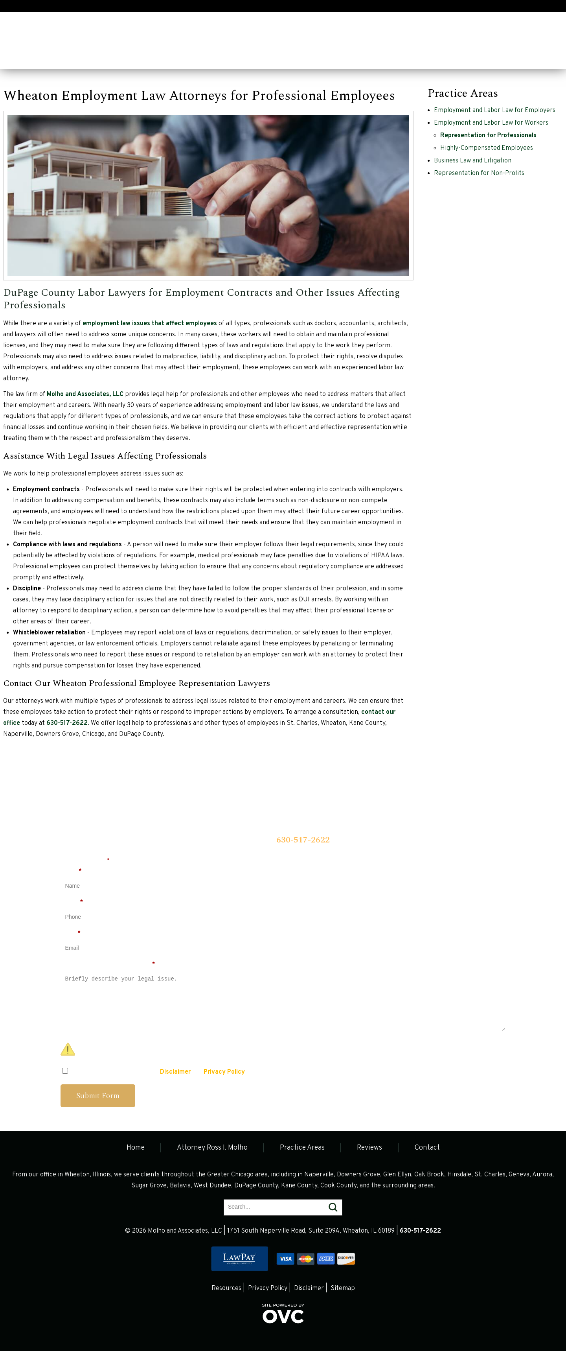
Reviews (205, 55)
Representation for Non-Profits (479, 173)
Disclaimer (175, 1072)
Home (19, 55)
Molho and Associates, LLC (85, 394)
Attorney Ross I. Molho (80, 55)
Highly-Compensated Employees (486, 148)
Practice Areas (153, 55)
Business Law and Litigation (472, 161)
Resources (226, 1288)
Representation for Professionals (488, 136)
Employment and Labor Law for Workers (491, 123)
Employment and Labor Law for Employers (494, 110)
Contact (248, 55)
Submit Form (97, 1096)
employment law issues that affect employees (150, 324)
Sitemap (343, 1288)
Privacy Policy (224, 1072)
